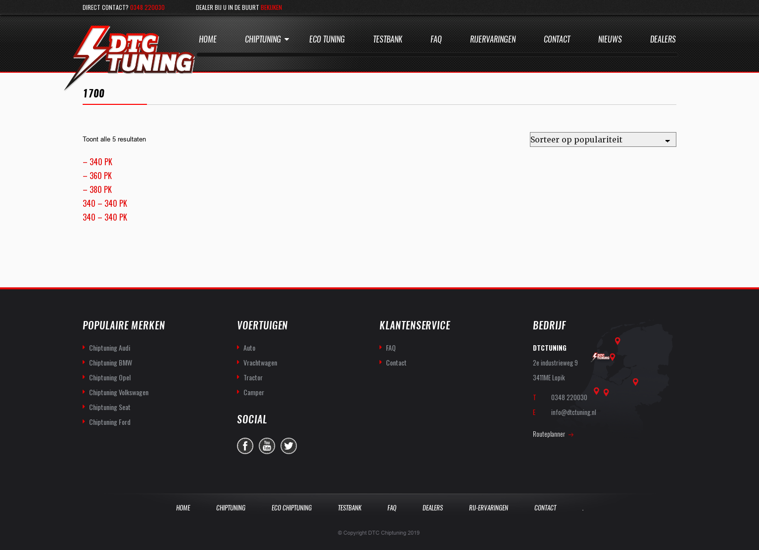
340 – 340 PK (105, 203)
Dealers (663, 39)
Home (208, 39)
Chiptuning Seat (110, 407)
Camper (253, 392)
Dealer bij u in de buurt (239, 7)
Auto (249, 347)
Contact (557, 39)
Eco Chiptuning (292, 508)
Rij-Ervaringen (488, 508)
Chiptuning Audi (109, 347)
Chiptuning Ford (110, 421)
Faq (436, 39)
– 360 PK (97, 176)
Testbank (387, 39)
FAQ (391, 347)
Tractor (253, 377)
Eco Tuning (327, 39)
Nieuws (610, 39)
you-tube (267, 446)
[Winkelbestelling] (603, 139)
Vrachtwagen (260, 362)
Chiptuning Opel (110, 377)
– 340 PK (97, 162)
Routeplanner (549, 434)
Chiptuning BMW (110, 362)
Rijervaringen (493, 39)
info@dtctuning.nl (573, 412)
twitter (289, 446)
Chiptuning (263, 39)
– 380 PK (97, 189)
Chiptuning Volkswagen (118, 392)
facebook (245, 446)
